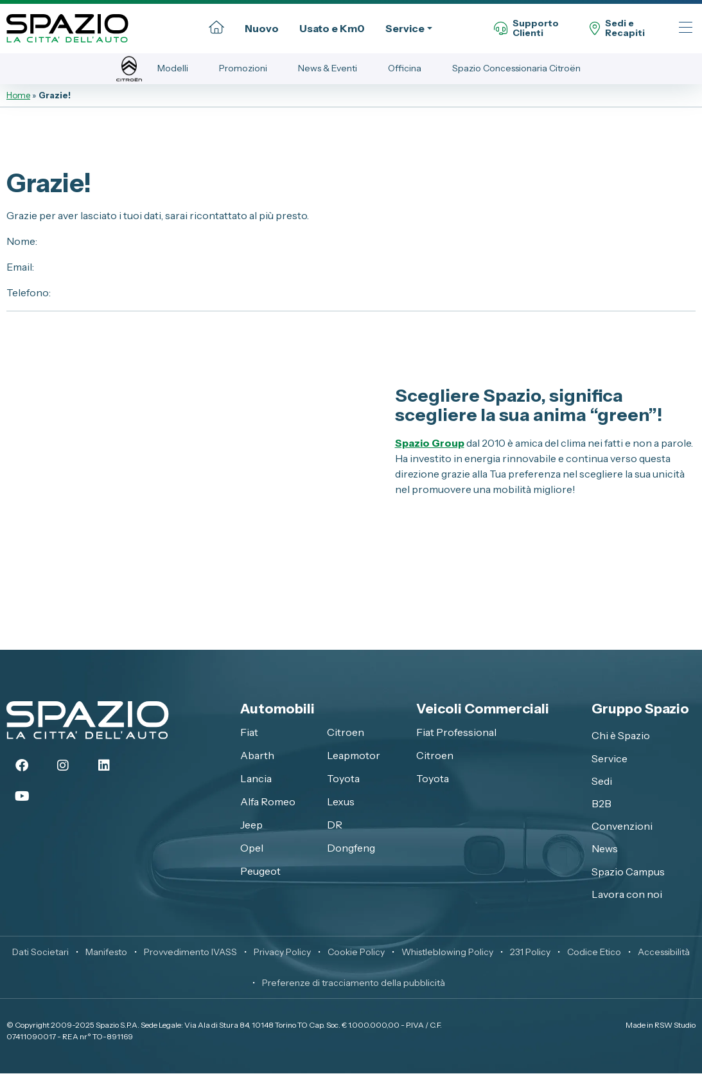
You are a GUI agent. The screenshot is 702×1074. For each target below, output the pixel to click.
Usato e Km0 (332, 28)
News (605, 849)
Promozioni (243, 68)
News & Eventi (327, 68)
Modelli (172, 68)
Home (18, 95)
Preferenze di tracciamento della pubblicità (353, 983)
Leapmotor (353, 755)
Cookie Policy (356, 952)
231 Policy (530, 952)
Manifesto (106, 952)
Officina (404, 68)
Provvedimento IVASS (190, 952)
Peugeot (260, 870)
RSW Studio (675, 1025)
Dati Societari (40, 952)
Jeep (251, 824)
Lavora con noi (627, 894)
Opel (251, 847)
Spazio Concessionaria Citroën (516, 68)
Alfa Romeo (267, 801)
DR (334, 824)
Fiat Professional (456, 732)
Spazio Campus (628, 871)
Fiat (249, 732)
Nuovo (262, 28)
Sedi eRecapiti (617, 29)
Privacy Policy (282, 952)
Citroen (345, 732)
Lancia (256, 778)
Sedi (602, 780)
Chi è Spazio (621, 735)
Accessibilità (664, 952)
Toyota (343, 778)
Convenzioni (622, 825)
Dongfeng (351, 847)
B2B (601, 803)
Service (405, 28)
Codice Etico (594, 952)
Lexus (341, 801)
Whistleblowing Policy (447, 952)
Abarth (257, 755)
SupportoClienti (526, 29)
